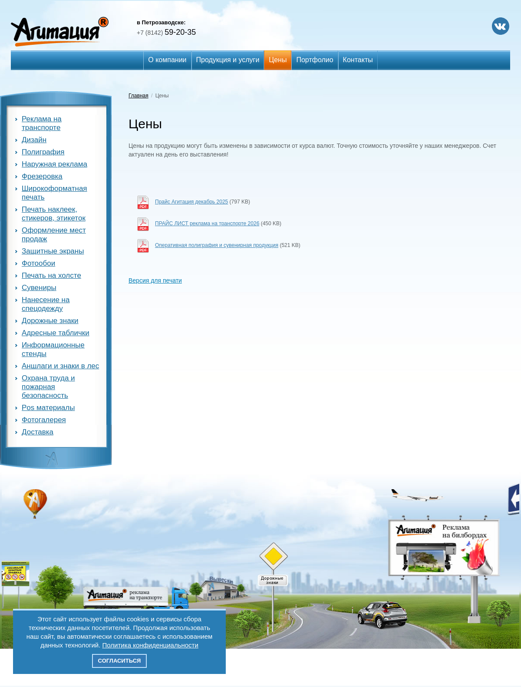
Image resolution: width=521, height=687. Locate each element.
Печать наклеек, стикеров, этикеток (54, 213)
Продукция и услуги (228, 59)
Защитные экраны (53, 251)
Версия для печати (155, 280)
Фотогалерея (44, 420)
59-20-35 (166, 32)
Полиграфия (43, 152)
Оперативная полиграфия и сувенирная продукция (216, 245)
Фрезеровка (42, 176)
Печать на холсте (51, 275)
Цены (278, 59)
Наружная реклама (54, 164)
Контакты (358, 59)
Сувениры (39, 287)
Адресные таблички (55, 333)
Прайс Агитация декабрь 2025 (191, 202)
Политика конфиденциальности (150, 645)
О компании (167, 59)
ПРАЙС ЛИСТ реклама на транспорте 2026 (207, 223)
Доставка (37, 432)
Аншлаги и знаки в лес (60, 366)
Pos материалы (48, 408)
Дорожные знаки (50, 321)
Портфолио (314, 59)
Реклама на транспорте (42, 123)
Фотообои (38, 263)
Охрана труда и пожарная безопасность (48, 387)
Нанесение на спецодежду (45, 304)
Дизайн (34, 140)
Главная (138, 96)
